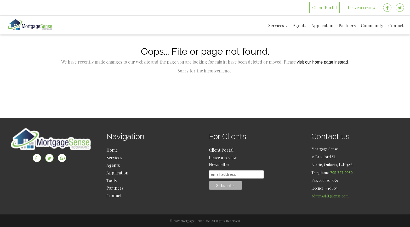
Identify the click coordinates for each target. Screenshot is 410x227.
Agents (113, 165)
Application (117, 172)
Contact (114, 195)
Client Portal (221, 150)
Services (114, 157)
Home (112, 150)
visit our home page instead (322, 62)
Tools (111, 180)
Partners (114, 188)
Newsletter (219, 164)
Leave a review (223, 157)
